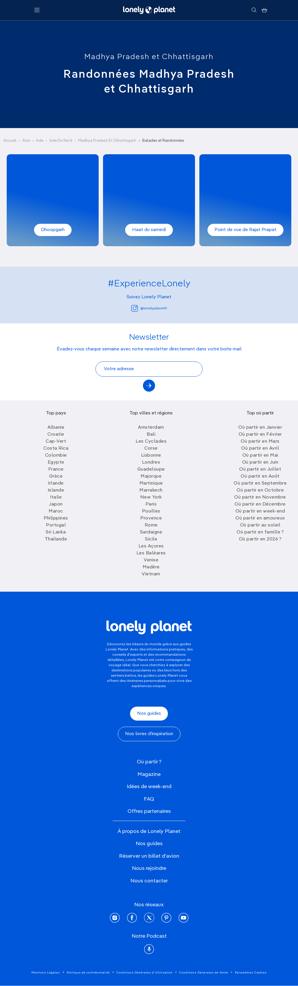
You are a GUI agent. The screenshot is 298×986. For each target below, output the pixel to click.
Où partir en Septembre (260, 483)
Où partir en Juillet (260, 469)
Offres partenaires (149, 811)
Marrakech (151, 490)
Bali (151, 434)
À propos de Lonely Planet (149, 831)
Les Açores (151, 546)
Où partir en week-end (260, 511)
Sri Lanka (56, 532)
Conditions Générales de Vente (203, 972)
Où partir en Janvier (260, 427)
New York (151, 497)
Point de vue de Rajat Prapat (245, 230)
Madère (151, 567)
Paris (151, 504)
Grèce (56, 476)
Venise (151, 560)
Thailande (56, 539)
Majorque (151, 476)
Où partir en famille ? (260, 532)
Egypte (56, 462)
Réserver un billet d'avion (149, 856)
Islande (56, 490)
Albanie (56, 427)
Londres (151, 462)
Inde (39, 141)
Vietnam (151, 574)
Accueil (9, 141)
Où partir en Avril (260, 448)
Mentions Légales (45, 972)
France (56, 469)
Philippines (56, 518)
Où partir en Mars (260, 441)
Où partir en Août (260, 476)
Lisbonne (151, 455)
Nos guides (149, 713)
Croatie (55, 434)
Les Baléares (151, 553)
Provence (151, 518)
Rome (151, 525)
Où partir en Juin (260, 462)
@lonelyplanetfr (149, 308)
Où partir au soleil (260, 525)
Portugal (56, 525)
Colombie (56, 455)
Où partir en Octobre (260, 490)
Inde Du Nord (60, 141)
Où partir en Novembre (260, 497)
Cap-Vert (56, 441)
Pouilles (151, 511)
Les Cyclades (151, 441)
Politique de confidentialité (88, 972)
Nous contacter (149, 881)
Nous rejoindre (149, 868)
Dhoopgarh (53, 230)
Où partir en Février (260, 434)
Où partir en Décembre (260, 504)
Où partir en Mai (260, 455)
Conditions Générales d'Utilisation (144, 972)
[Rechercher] (253, 10)
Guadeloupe (151, 469)
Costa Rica (55, 448)
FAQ (149, 799)
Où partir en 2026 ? (260, 539)
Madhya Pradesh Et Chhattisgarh (107, 141)
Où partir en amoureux (260, 518)
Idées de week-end (149, 786)
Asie (26, 141)
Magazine (149, 774)
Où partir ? (149, 762)
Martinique (151, 483)
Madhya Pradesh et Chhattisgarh (149, 57)
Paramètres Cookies (251, 972)
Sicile (151, 539)
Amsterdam (151, 427)
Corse (151, 448)
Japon (56, 504)
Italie (56, 497)
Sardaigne (151, 532)
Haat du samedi (149, 230)
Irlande (56, 483)
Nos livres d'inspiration (149, 734)
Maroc (56, 511)
